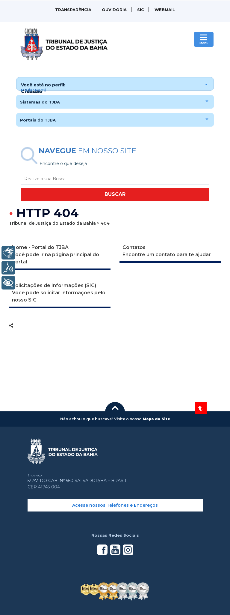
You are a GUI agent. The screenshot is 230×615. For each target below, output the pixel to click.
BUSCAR (115, 194)
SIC (140, 9)
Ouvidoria (114, 9)
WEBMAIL (165, 9)
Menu (203, 43)
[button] (115, 84)
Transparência (73, 9)
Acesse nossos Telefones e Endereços (115, 505)
